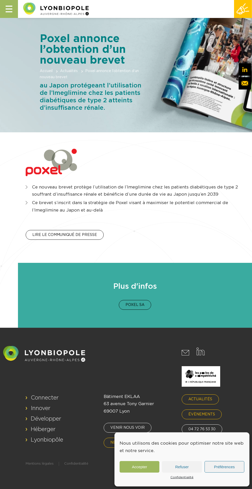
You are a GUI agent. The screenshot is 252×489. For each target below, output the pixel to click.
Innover (41, 408)
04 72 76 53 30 (202, 429)
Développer (46, 419)
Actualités (69, 71)
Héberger (43, 429)
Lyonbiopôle (47, 440)
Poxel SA (134, 305)
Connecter (45, 398)
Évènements (201, 414)
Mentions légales (40, 463)
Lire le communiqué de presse (64, 235)
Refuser (182, 467)
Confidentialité (181, 477)
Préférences (224, 467)
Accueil (46, 71)
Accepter (139, 467)
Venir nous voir (127, 428)
